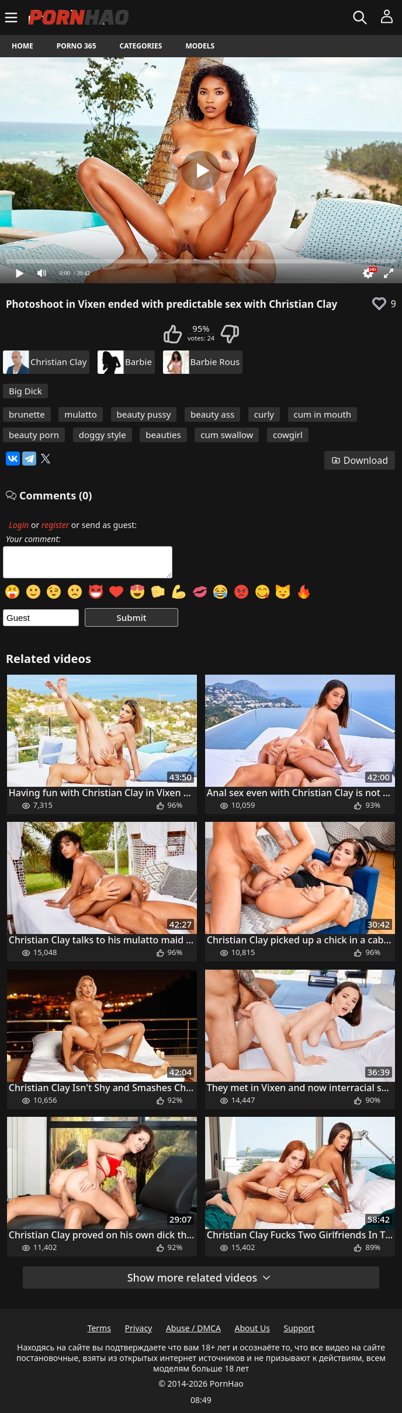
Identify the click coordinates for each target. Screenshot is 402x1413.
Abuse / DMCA (193, 1328)
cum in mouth (323, 414)
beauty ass (212, 414)
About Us (252, 1328)
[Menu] (12, 17)
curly (264, 414)
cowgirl (288, 434)
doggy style (102, 434)
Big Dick (25, 391)
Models (199, 46)
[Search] (361, 17)
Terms (99, 1328)
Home (22, 46)
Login (19, 524)
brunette (27, 414)
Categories (141, 46)
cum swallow (226, 434)
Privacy (139, 1328)
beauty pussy (144, 414)
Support (299, 1328)
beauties (163, 434)
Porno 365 (76, 46)
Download (359, 460)
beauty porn (34, 434)
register (55, 524)
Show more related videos (199, 1277)
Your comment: (33, 539)
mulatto (80, 414)
